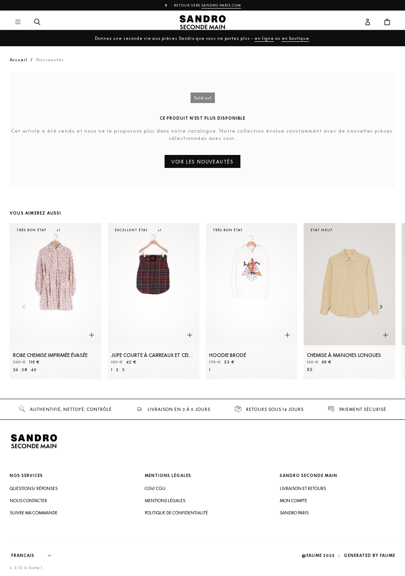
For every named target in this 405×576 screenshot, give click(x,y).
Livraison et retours (303, 488)
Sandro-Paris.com (221, 5)
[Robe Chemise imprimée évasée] (55, 301)
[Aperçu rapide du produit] (92, 335)
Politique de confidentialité (176, 512)
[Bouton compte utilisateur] (368, 22)
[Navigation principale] (18, 22)
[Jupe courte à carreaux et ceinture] (153, 301)
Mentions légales (165, 500)
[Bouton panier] (387, 22)
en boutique (295, 38)
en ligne (264, 38)
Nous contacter (28, 500)
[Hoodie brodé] (252, 301)
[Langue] (35, 556)
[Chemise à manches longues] (349, 301)
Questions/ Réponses (34, 488)
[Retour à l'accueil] (202, 22)
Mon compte (293, 500)
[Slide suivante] (381, 307)
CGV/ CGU (155, 488)
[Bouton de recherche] (37, 22)
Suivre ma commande (34, 512)
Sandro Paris (294, 512)
